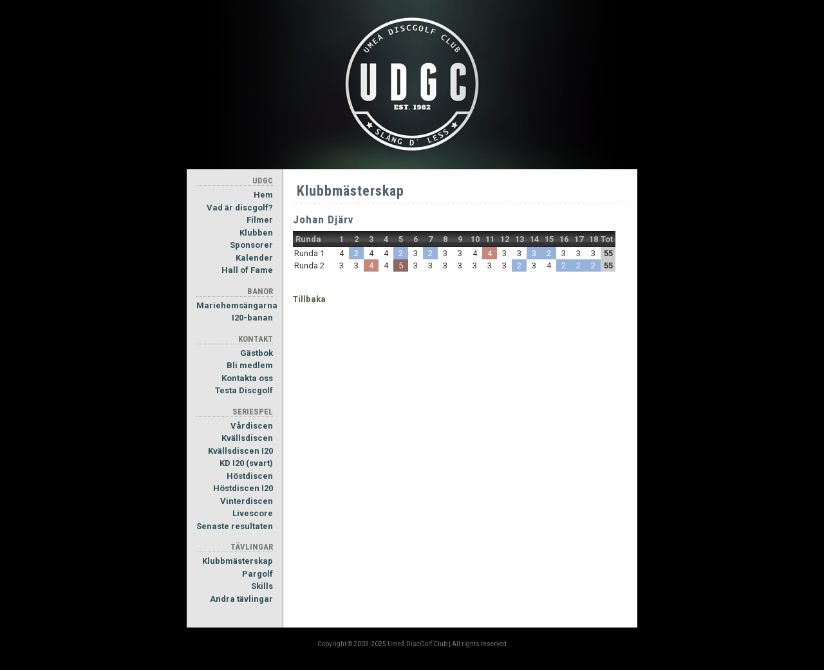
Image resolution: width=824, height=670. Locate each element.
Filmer (260, 220)
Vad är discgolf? (240, 207)
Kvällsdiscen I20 (240, 451)
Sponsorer (251, 245)
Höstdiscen (250, 476)
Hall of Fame (247, 270)
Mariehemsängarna (234, 305)
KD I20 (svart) (246, 463)
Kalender (254, 258)
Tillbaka (309, 299)
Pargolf (257, 574)
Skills (262, 586)
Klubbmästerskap (237, 561)
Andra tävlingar (241, 599)
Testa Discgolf (244, 390)
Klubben (256, 232)
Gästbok (256, 353)
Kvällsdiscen (247, 438)
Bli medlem (250, 365)
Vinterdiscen (246, 501)
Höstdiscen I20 (243, 488)
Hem (263, 195)
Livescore (252, 513)
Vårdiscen (251, 426)
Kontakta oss (247, 378)
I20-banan (252, 317)
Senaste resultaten (234, 526)
